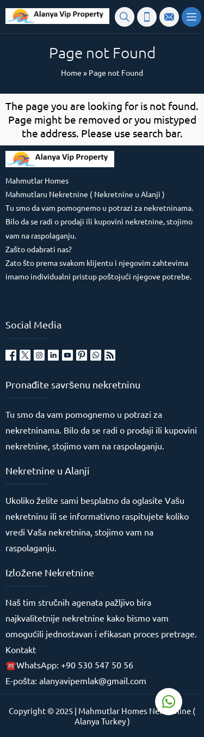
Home (71, 72)
